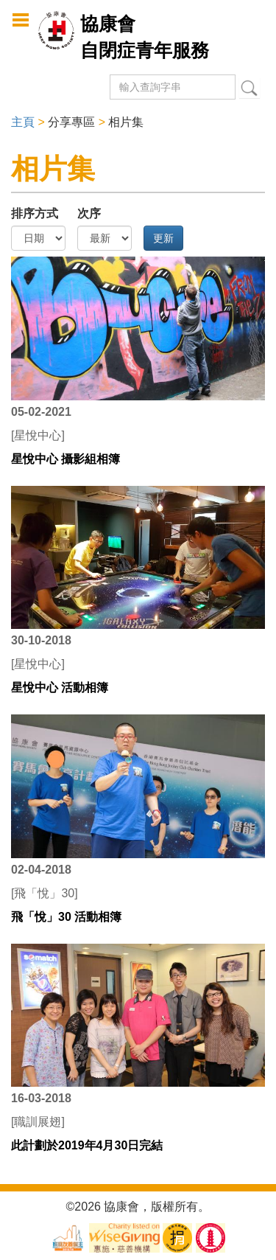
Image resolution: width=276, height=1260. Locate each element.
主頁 (23, 122)
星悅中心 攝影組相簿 (65, 459)
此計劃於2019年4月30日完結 (87, 1145)
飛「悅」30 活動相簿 (66, 917)
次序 (89, 213)
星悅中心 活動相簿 (59, 687)
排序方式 (34, 213)
